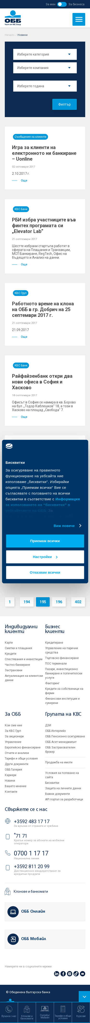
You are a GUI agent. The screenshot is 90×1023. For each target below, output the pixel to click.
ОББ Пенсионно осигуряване (65, 736)
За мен (50, 4)
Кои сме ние (13, 725)
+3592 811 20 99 (31, 866)
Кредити (10, 653)
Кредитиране (54, 642)
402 (78, 602)
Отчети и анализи (17, 753)
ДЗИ (48, 725)
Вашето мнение (15, 786)
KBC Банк (21, 209)
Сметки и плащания (18, 648)
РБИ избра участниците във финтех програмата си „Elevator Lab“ (44, 225)
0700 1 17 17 (31, 853)
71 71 (20, 836)
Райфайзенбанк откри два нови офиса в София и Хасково (42, 381)
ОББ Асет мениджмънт (61, 742)
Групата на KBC (63, 714)
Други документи (16, 764)
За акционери (14, 736)
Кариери (10, 775)
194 (27, 602)
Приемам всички (45, 541)
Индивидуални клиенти (21, 629)
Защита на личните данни (63, 788)
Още (19, 180)
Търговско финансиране (62, 658)
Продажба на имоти (58, 762)
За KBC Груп (13, 731)
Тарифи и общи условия (21, 758)
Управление (13, 742)
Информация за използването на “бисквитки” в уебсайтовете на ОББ (43, 505)
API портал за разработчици (64, 799)
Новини (10, 780)
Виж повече (64, 526)
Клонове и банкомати (31, 891)
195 (43, 602)
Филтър (64, 104)
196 (59, 602)
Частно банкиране (17, 664)
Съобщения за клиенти (30, 136)
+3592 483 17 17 (31, 821)
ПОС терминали (56, 663)
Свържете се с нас (26, 809)
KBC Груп (21, 293)
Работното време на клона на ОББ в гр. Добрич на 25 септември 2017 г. (43, 309)
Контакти (11, 791)
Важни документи (57, 794)
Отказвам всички (45, 572)
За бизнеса (76, 4)
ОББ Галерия (13, 769)
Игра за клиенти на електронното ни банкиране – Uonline (44, 153)
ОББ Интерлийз (55, 731)
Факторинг (52, 683)
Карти (9, 642)
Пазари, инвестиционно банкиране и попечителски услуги (63, 673)
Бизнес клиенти (55, 629)
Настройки (45, 557)
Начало (10, 35)
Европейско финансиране (23, 747)
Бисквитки (52, 783)
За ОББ (13, 714)
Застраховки (13, 670)
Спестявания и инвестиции (23, 659)
